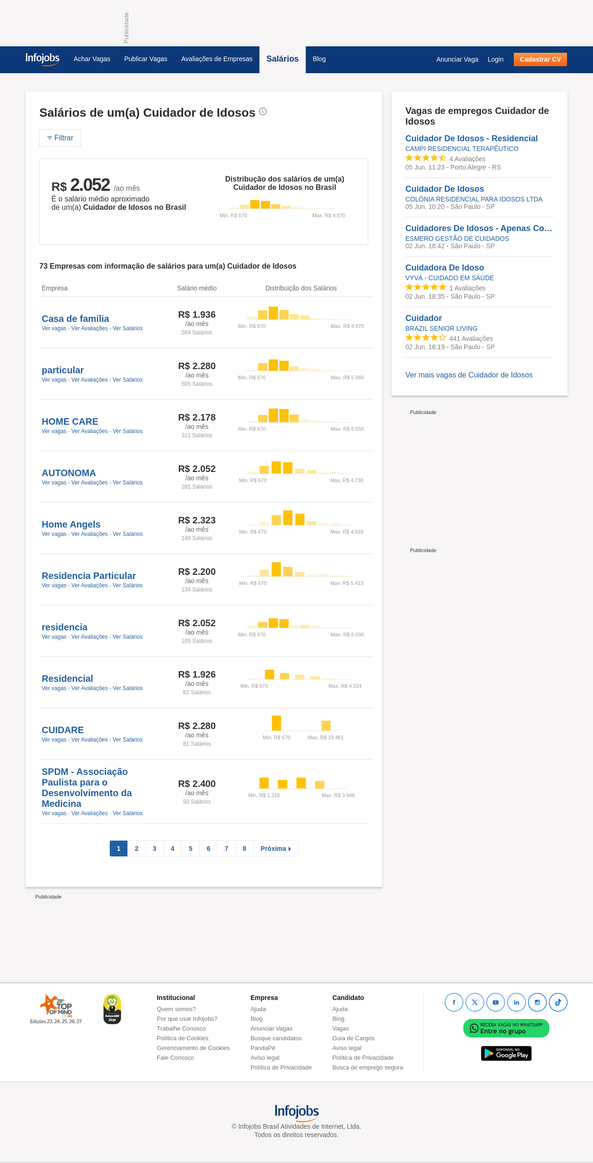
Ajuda (258, 1009)
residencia (65, 627)
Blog (319, 59)
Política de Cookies (182, 1038)
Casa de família (75, 319)
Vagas (340, 1028)
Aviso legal (265, 1057)
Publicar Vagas (145, 59)
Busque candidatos (276, 1038)
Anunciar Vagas (272, 1028)
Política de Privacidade (281, 1067)
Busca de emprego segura (367, 1067)
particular (63, 370)
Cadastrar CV (540, 59)
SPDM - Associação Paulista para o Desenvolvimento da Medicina (87, 788)
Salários (282, 58)
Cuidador (423, 318)
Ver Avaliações (89, 328)
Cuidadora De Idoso (444, 267)
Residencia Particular (89, 576)
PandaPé (263, 1047)
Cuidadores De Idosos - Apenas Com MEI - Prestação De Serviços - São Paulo (479, 228)
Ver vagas (54, 328)
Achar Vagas (92, 59)
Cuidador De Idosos (444, 189)
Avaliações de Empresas (216, 59)
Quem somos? (176, 1009)
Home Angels (71, 524)
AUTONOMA (69, 473)
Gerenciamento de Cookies (193, 1047)
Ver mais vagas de (469, 375)
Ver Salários (128, 328)
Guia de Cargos (353, 1038)
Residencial (67, 678)
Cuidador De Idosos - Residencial (471, 138)
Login (496, 59)
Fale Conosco (175, 1057)
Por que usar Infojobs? (187, 1018)
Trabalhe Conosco (181, 1028)
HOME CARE (70, 421)
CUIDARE (63, 730)
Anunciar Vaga (457, 59)
